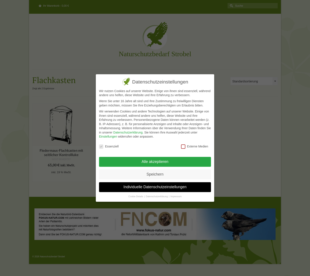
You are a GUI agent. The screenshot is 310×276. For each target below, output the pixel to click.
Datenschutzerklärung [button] (157, 196)
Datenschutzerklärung (128, 132)
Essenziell (109, 146)
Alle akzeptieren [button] (155, 161)
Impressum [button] (176, 196)
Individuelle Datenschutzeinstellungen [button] (154, 187)
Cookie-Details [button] (136, 196)
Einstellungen (108, 136)
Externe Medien (194, 146)
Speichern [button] (154, 174)
